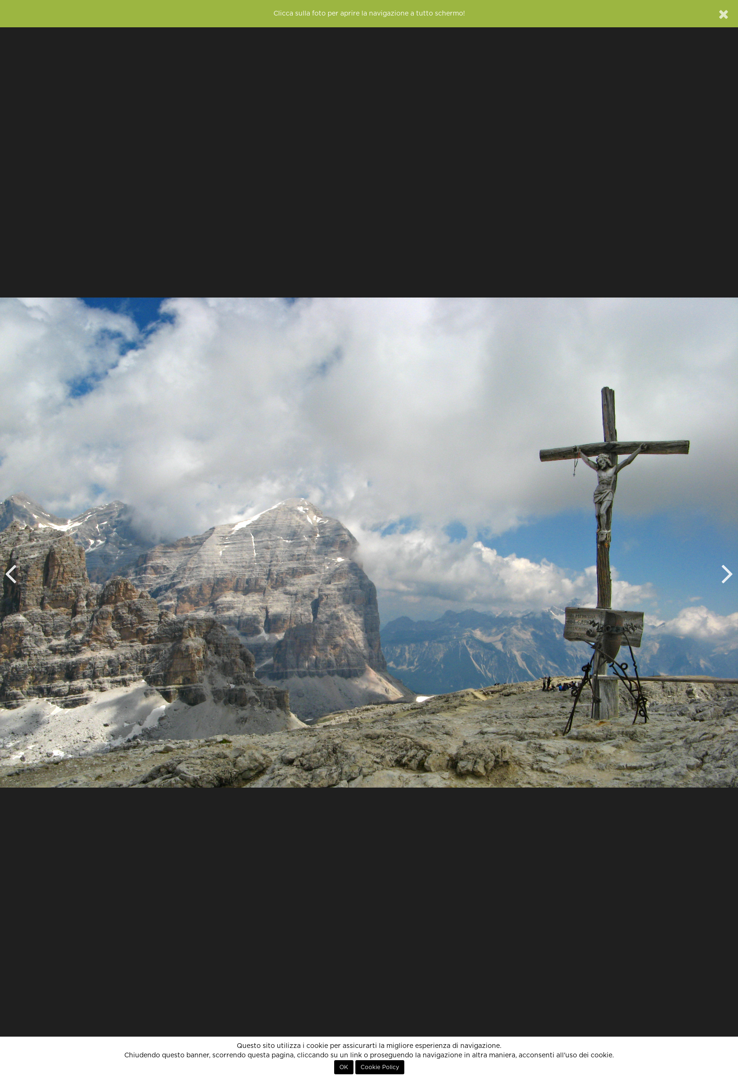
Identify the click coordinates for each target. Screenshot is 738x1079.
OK (343, 1067)
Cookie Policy (380, 1067)
